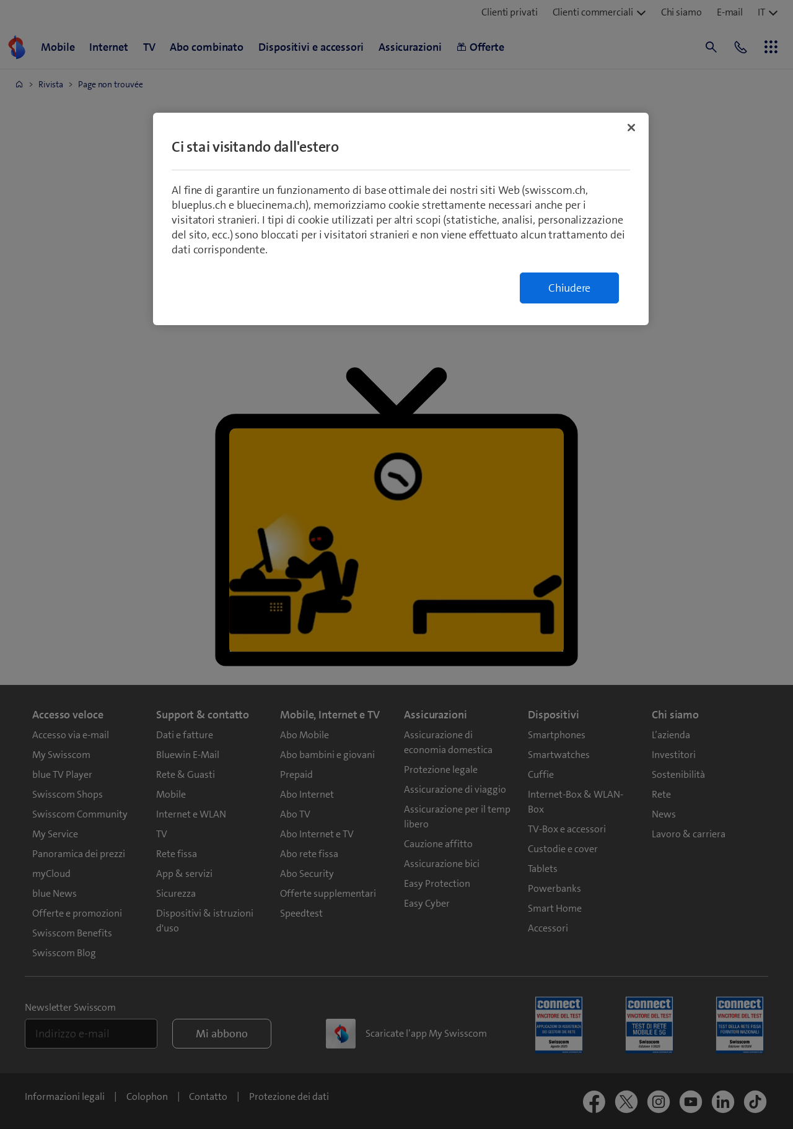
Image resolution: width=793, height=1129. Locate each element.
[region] (401, 219)
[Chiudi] (631, 127)
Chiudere (569, 288)
